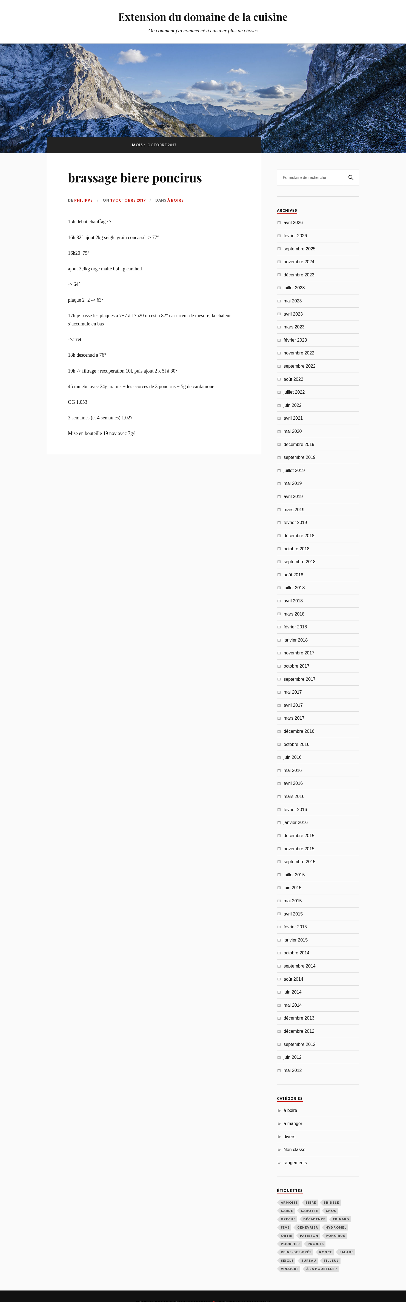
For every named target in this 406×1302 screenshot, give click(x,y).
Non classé (294, 1149)
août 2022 (293, 379)
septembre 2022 (300, 366)
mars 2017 (294, 718)
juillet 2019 (294, 470)
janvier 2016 (296, 822)
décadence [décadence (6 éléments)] (314, 1219)
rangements (295, 1162)
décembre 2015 (299, 835)
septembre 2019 (300, 457)
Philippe (83, 200)
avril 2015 (293, 913)
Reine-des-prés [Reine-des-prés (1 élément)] (296, 1252)
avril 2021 (293, 418)
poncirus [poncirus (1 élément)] (335, 1235)
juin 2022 (293, 405)
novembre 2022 (299, 352)
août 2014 (293, 979)
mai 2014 (293, 1005)
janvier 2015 (296, 939)
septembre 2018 (300, 561)
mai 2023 (293, 300)
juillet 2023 (294, 287)
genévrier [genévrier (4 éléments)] (307, 1227)
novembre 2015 (299, 848)
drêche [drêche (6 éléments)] (288, 1219)
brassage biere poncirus (135, 177)
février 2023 (295, 339)
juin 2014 (293, 991)
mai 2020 (293, 431)
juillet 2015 (294, 874)
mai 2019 (293, 483)
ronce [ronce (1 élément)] (325, 1252)
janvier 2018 (296, 639)
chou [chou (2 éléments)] (331, 1210)
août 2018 (293, 574)
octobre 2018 (296, 548)
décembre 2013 (299, 1017)
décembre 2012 (299, 1031)
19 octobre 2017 (127, 200)
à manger (293, 1123)
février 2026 (295, 235)
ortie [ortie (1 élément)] (286, 1235)
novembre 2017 (299, 652)
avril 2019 (293, 496)
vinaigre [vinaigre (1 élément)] (290, 1268)
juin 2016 (293, 757)
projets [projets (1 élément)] (316, 1244)
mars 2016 (294, 796)
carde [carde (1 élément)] (287, 1210)
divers (289, 1136)
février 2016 (295, 809)
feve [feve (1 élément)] (285, 1227)
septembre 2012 (300, 1044)
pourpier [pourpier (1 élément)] (290, 1244)
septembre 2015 (300, 861)
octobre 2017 (296, 665)
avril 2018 (293, 600)
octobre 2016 (296, 744)
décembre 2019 (299, 444)
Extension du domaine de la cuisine (203, 17)
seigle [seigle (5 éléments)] (287, 1260)
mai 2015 (293, 900)
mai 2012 (293, 1070)
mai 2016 (293, 770)
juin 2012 (293, 1057)
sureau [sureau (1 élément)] (308, 1260)
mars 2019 (294, 509)
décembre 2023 (299, 274)
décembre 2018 (299, 535)
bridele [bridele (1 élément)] (331, 1202)
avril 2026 (293, 222)
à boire (175, 200)
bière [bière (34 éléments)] (310, 1202)
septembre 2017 (300, 679)
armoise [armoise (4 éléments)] (289, 1202)
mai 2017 (293, 691)
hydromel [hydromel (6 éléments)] (336, 1227)
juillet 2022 (294, 392)
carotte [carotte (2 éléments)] (309, 1210)
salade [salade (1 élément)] (346, 1252)
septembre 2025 (300, 248)
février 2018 (295, 626)
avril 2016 (293, 783)
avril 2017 (293, 705)
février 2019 (295, 522)
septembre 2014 (300, 965)
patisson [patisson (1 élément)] (309, 1235)
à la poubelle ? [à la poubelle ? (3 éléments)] (321, 1268)
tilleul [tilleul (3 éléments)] (331, 1260)
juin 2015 (293, 887)
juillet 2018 (294, 587)
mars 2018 (294, 613)
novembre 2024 (299, 261)
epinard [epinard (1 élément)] (341, 1219)
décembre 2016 (299, 731)
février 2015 (295, 926)
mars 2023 (294, 326)
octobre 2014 (296, 952)
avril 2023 (293, 313)
